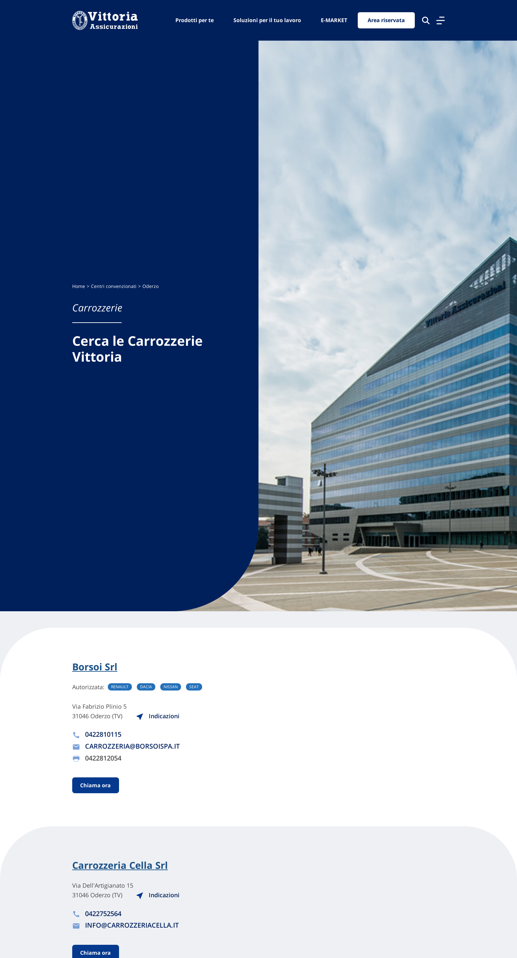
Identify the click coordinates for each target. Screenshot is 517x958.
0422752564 (103, 914)
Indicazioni (160, 716)
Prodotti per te (194, 20)
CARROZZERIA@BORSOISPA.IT (132, 746)
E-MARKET (334, 20)
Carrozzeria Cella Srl (122, 866)
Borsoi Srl (96, 667)
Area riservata (386, 20)
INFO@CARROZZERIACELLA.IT (132, 926)
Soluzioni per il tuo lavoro (267, 20)
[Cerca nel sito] (426, 20)
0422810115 (103, 734)
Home (78, 286)
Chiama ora (95, 785)
